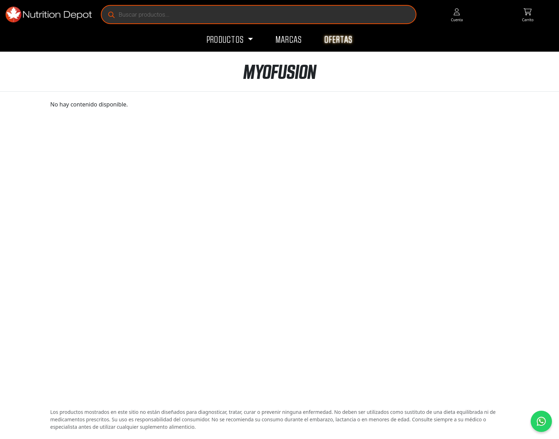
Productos (226, 40)
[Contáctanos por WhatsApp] (541, 421)
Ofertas (338, 40)
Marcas (289, 40)
